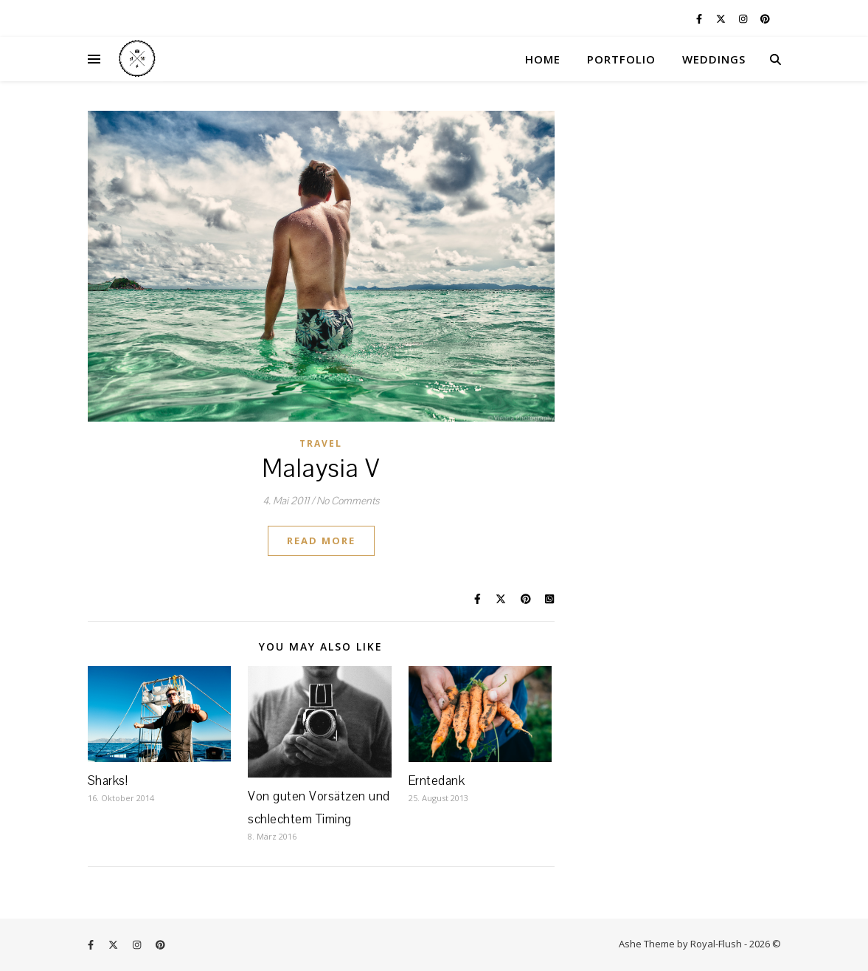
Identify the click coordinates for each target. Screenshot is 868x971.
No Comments (347, 501)
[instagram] (744, 18)
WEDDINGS (714, 59)
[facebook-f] (700, 18)
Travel (320, 443)
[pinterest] (765, 18)
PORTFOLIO (621, 59)
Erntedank (437, 780)
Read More (321, 540)
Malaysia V (321, 469)
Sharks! (108, 780)
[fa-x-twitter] (722, 18)
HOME (542, 59)
